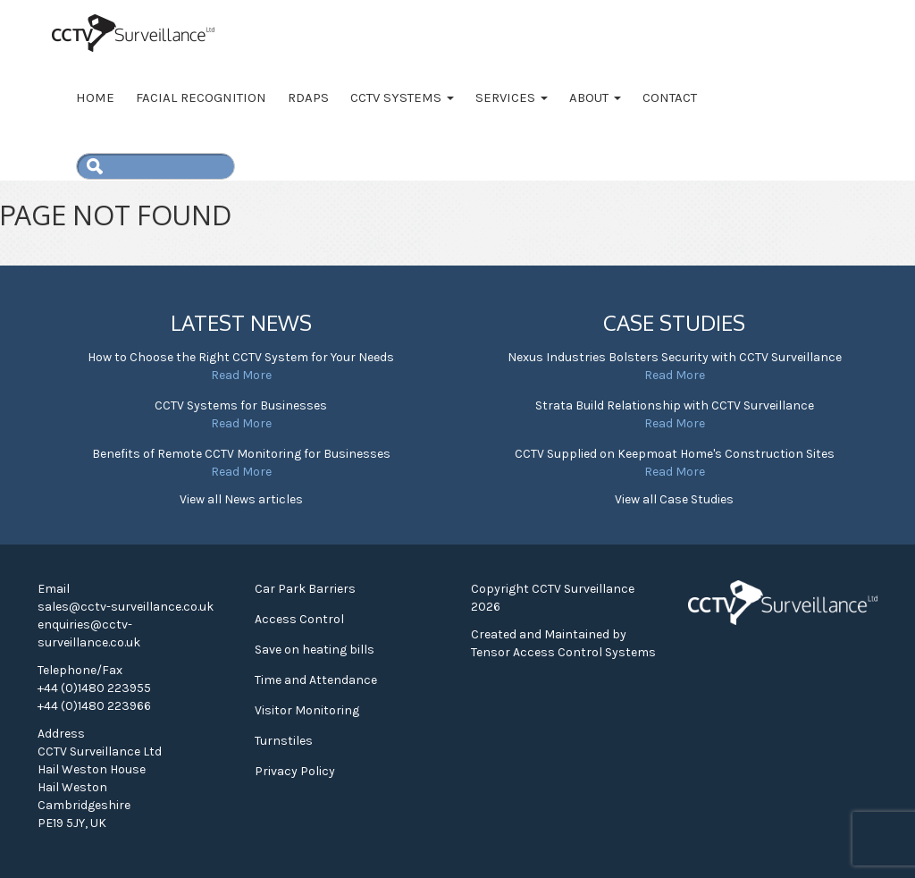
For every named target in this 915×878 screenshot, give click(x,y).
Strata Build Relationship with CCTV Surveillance (674, 405)
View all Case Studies (674, 499)
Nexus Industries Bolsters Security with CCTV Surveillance (675, 357)
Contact (669, 97)
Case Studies (674, 322)
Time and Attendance (316, 680)
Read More (241, 375)
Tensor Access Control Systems (563, 652)
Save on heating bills (314, 649)
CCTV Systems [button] (402, 97)
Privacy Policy (295, 771)
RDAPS (308, 97)
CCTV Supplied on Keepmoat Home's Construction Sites (675, 453)
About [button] (595, 97)
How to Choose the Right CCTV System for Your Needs (241, 357)
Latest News (241, 322)
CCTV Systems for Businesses (241, 405)
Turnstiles (284, 740)
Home (95, 97)
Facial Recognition (201, 97)
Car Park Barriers (305, 588)
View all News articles (241, 499)
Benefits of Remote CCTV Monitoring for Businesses (241, 453)
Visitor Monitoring (307, 710)
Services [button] (511, 97)
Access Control (299, 619)
